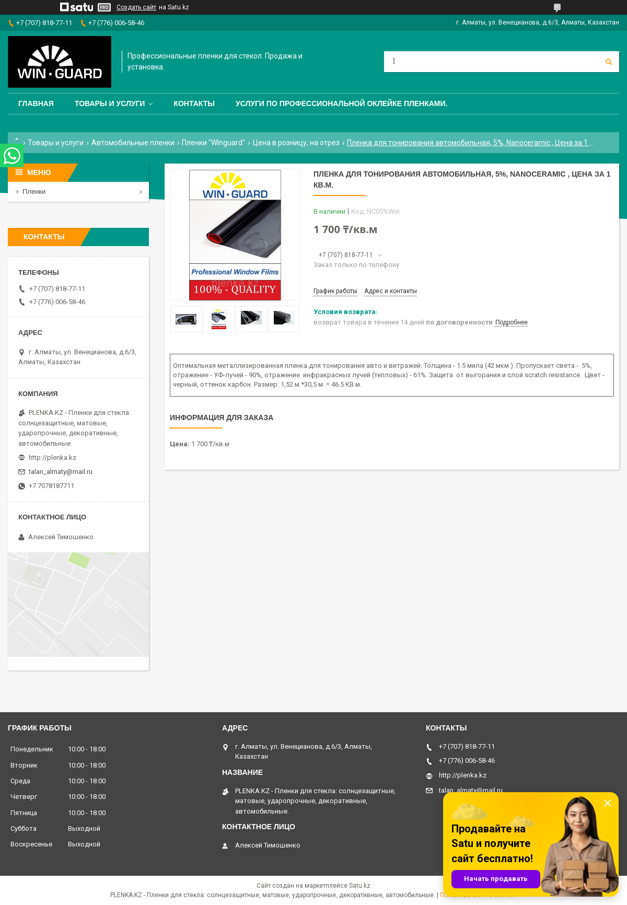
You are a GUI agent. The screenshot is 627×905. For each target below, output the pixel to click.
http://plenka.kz (52, 457)
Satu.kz (359, 885)
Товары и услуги (110, 103)
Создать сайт (136, 7)
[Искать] (608, 61)
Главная (36, 103)
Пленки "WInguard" (213, 142)
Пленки (33, 191)
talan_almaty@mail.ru (60, 471)
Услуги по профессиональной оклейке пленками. (342, 103)
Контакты (193, 103)
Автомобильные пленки (133, 142)
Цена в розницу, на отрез (296, 142)
